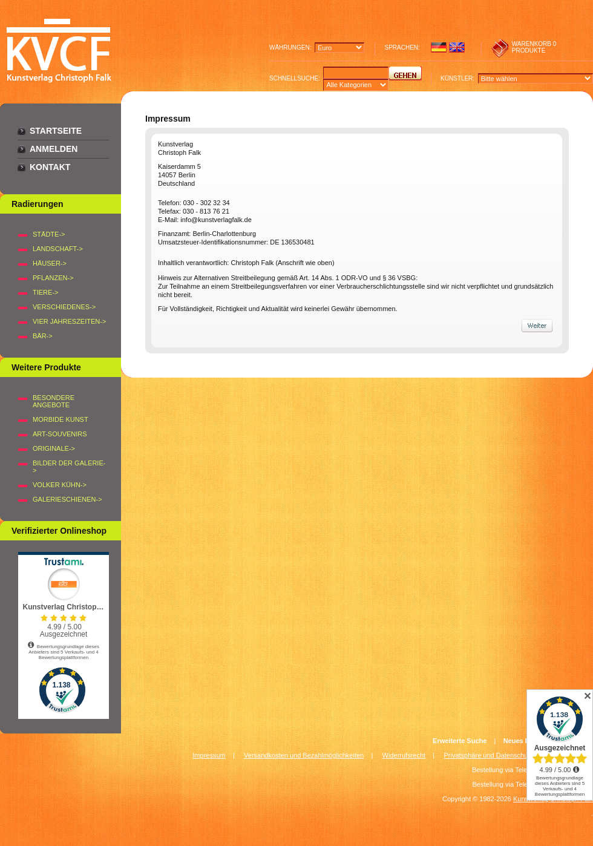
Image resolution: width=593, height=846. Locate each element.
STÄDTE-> (49, 234)
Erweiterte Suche (460, 740)
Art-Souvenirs (60, 434)
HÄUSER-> (50, 263)
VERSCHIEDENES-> (64, 306)
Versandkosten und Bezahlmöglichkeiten (304, 755)
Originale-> (54, 448)
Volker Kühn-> (60, 484)
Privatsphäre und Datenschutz (488, 755)
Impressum (208, 755)
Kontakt (50, 167)
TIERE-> (45, 292)
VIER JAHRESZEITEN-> (69, 321)
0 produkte (534, 47)
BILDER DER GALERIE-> (69, 466)
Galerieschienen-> (67, 499)
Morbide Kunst (60, 419)
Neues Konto (524, 740)
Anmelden (53, 149)
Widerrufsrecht (404, 755)
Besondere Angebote (53, 401)
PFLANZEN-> (53, 277)
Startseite (56, 131)
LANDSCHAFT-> (58, 248)
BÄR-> (43, 335)
